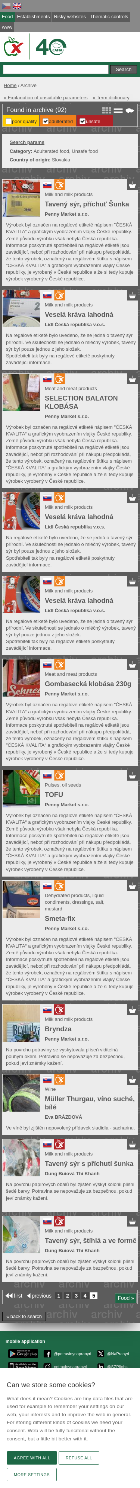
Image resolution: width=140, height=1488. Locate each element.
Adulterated (61, 121)
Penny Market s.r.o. (67, 214)
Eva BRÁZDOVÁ (63, 1117)
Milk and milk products (69, 194)
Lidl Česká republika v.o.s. (75, 324)
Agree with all (32, 1458)
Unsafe (93, 121)
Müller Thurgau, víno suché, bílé (90, 1103)
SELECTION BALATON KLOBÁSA (81, 402)
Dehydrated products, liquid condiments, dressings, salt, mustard (75, 902)
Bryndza (58, 1029)
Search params (27, 142)
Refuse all (79, 1458)
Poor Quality (24, 121)
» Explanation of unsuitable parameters (46, 97)
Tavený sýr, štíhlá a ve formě (90, 1240)
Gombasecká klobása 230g (88, 684)
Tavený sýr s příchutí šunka (89, 1163)
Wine (50, 1089)
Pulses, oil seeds (63, 785)
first (18, 1296)
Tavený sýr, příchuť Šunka (87, 204)
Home (10, 85)
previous (42, 1296)
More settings (32, 1474)
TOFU (54, 794)
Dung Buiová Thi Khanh (72, 1173)
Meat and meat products (71, 388)
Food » (126, 1298)
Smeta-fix (60, 918)
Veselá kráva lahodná (79, 314)
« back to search (24, 1316)
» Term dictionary (111, 97)
